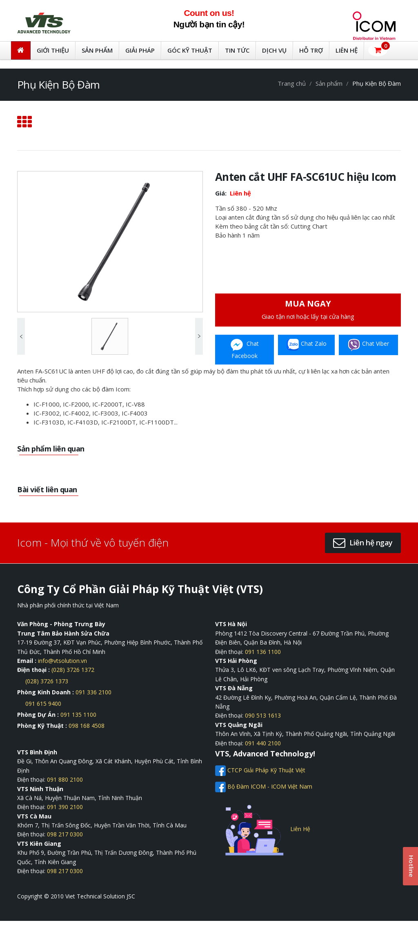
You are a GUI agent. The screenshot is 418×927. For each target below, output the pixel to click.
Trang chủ (292, 83)
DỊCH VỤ (274, 50)
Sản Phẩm (97, 50)
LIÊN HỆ (347, 50)
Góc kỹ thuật (189, 50)
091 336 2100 (93, 692)
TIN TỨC (237, 50)
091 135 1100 (78, 714)
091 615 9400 (43, 703)
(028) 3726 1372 (72, 670)
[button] (377, 50)
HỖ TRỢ (311, 50)
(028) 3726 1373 (46, 681)
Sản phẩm (329, 83)
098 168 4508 (86, 725)
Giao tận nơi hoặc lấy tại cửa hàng (308, 309)
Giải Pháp (140, 50)
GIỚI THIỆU (53, 50)
